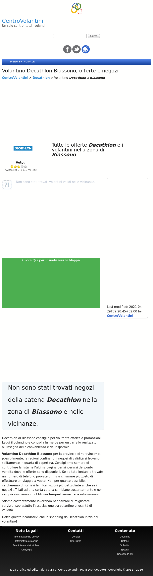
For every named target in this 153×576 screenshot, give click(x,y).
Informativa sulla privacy (26, 536)
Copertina (125, 536)
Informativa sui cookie (26, 541)
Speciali (125, 549)
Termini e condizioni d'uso (26, 545)
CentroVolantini (22, 21)
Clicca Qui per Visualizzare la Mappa (51, 260)
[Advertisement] (76, 110)
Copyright (27, 549)
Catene (125, 541)
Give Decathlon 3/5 (19, 166)
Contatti (76, 536)
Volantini (124, 545)
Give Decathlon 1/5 (12, 166)
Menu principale (22, 61)
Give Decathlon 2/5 (15, 166)
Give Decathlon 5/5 (25, 166)
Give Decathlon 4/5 (22, 166)
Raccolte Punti (124, 554)
